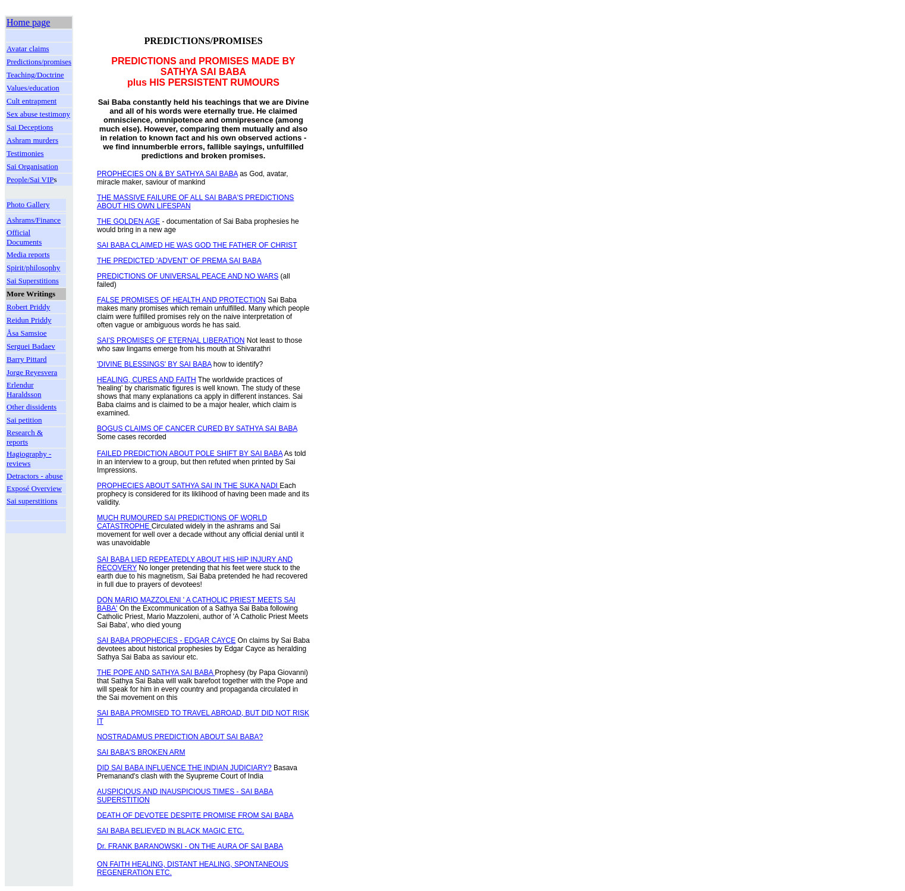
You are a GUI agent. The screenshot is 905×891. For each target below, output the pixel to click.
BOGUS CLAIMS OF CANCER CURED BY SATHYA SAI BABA (197, 428)
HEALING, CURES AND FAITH (146, 380)
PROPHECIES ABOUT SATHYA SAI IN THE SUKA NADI (188, 486)
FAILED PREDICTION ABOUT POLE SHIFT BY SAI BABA (189, 453)
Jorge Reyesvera (32, 372)
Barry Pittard (27, 359)
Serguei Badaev (31, 346)
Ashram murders (32, 140)
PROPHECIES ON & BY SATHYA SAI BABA (167, 174)
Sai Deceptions (30, 127)
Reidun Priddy (29, 319)
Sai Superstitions (33, 280)
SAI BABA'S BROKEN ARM (141, 752)
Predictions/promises (39, 61)
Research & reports (25, 437)
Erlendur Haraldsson (24, 389)
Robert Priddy (28, 306)
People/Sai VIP (30, 179)
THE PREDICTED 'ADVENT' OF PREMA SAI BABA (179, 261)
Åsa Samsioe (27, 333)
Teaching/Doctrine (35, 74)
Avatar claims (28, 48)
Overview (47, 488)
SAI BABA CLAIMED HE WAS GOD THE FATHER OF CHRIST (197, 245)
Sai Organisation (32, 166)
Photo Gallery (28, 204)
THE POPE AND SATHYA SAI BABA (156, 672)
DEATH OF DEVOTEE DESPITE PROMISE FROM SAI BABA (195, 815)
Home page (28, 22)
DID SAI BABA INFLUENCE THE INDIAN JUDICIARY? (184, 768)
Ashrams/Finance (34, 219)
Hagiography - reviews (29, 458)
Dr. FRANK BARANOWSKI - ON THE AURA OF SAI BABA (190, 846)
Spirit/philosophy (33, 267)
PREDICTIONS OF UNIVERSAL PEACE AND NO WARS (187, 276)
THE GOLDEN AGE (128, 221)
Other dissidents (31, 406)
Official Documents (24, 237)
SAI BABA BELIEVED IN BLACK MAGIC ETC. (170, 831)
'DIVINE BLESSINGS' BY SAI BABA (154, 364)
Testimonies (25, 153)
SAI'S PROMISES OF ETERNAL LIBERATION (170, 340)
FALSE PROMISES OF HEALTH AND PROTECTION (181, 300)
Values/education (33, 87)
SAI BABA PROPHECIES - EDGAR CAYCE (166, 640)
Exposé (19, 488)
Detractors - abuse (35, 475)
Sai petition (24, 419)
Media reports (28, 254)
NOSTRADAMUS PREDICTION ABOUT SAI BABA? (180, 737)
